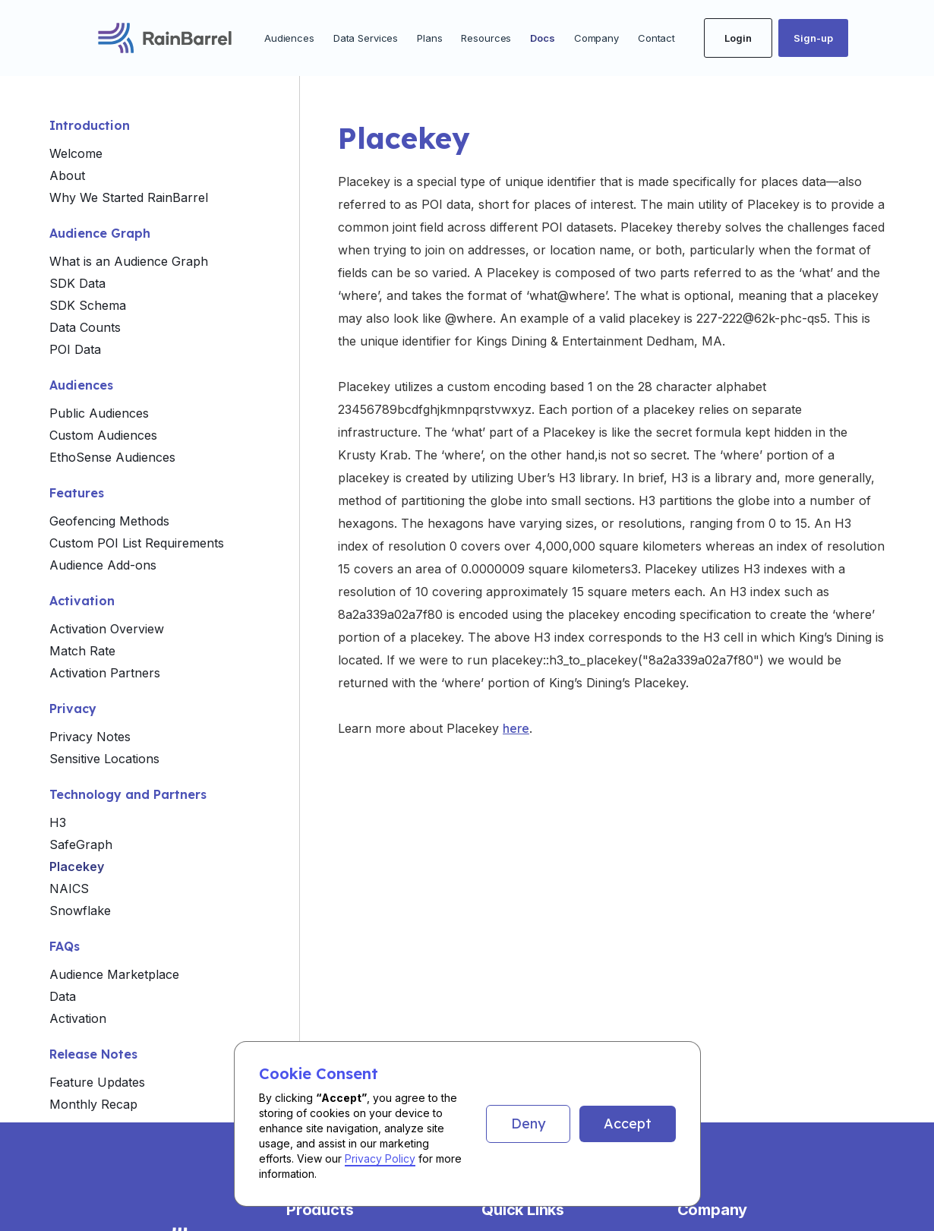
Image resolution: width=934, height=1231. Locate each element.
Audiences (289, 38)
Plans (429, 38)
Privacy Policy (380, 1158)
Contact (656, 38)
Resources (486, 38)
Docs (542, 38)
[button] (528, 1124)
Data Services (365, 38)
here (516, 728)
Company (596, 38)
